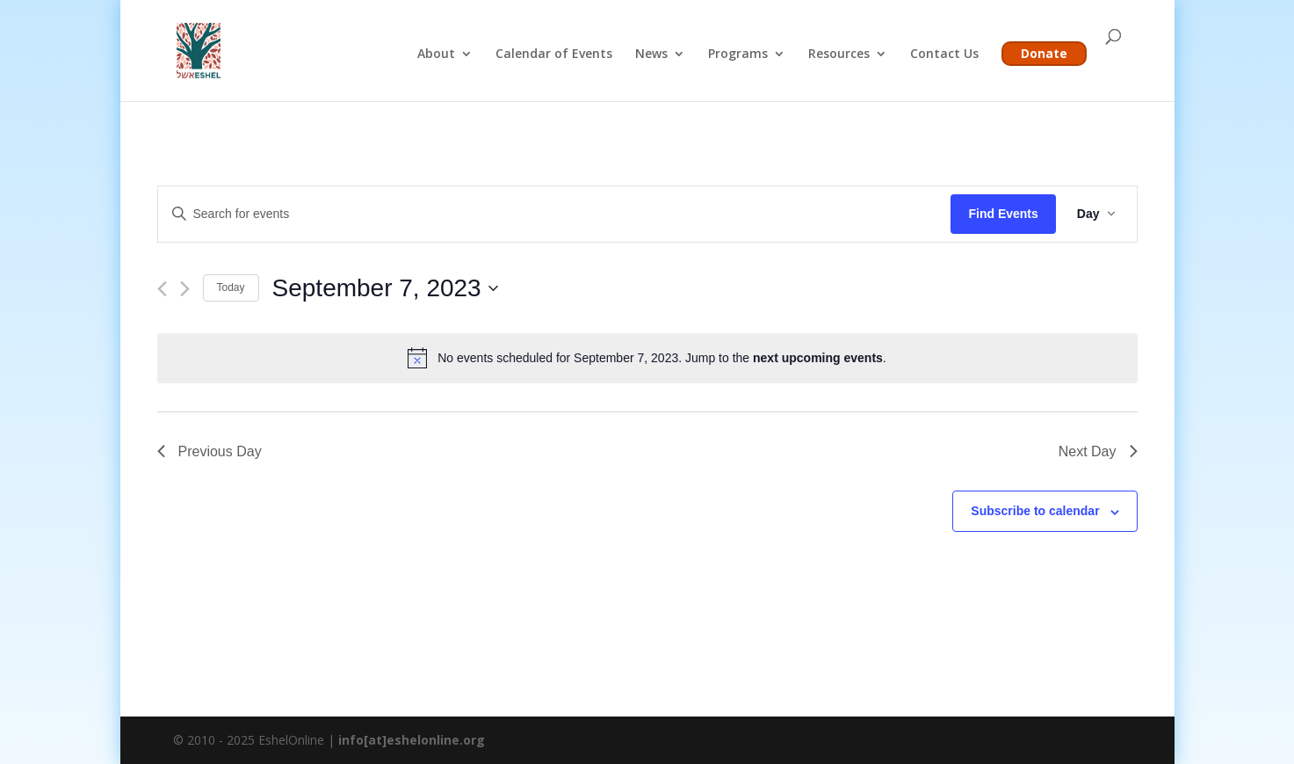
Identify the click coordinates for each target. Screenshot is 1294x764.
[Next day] (185, 288)
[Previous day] (162, 288)
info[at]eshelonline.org (411, 739)
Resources (839, 54)
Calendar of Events (553, 54)
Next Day (1098, 451)
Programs (738, 54)
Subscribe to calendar (1035, 511)
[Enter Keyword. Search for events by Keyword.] (554, 214)
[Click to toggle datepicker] (385, 288)
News (651, 54)
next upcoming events (818, 358)
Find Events (1002, 214)
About (436, 54)
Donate (1044, 53)
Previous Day (209, 451)
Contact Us (944, 54)
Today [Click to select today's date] (231, 287)
